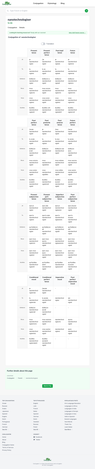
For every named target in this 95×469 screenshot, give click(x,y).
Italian (35, 411)
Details (22, 27)
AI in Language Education (72, 403)
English (4, 416)
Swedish (36, 422)
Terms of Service (7, 447)
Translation (50, 44)
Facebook (37, 437)
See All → (5, 429)
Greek (4, 403)
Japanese (5, 411)
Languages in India (70, 408)
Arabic (4, 408)
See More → (69, 429)
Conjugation (38, 3)
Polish (35, 427)
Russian (4, 406)
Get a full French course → (77, 32)
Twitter (36, 439)
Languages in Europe (71, 411)
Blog (62, 3)
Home (4, 437)
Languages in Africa (71, 406)
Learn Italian (68, 427)
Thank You (68, 424)
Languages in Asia (70, 414)
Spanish (4, 414)
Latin (34, 406)
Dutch (4, 419)
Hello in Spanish (70, 416)
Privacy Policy (6, 450)
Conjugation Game (8, 445)
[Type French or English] (47, 10)
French (20, 378)
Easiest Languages (71, 419)
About (4, 439)
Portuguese (6, 422)
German (4, 427)
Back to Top (47, 386)
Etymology (52, 3)
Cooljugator (11, 378)
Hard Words (68, 422)
